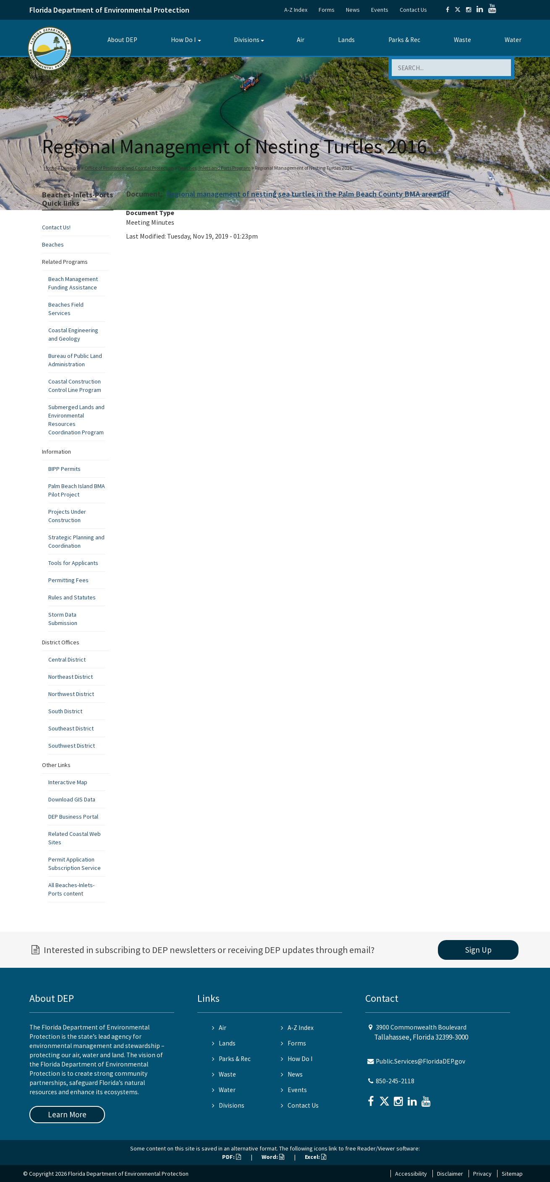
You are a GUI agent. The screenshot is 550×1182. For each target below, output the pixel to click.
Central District (67, 659)
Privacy (482, 1173)
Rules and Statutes (72, 597)
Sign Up (478, 950)
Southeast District (71, 728)
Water (513, 40)
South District (65, 711)
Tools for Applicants (73, 563)
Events (379, 9)
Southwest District (71, 745)
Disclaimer (450, 1173)
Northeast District (70, 676)
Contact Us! (56, 227)
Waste (462, 40)
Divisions (246, 40)
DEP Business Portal (73, 816)
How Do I (183, 40)
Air (300, 40)
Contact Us (413, 9)
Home (50, 168)
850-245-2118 (395, 1081)
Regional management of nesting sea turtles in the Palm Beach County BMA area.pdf (308, 194)
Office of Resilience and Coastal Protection (129, 168)
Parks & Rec (404, 40)
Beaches (53, 244)
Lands (346, 40)
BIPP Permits (64, 469)
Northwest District (71, 694)
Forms (327, 9)
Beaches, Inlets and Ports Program (214, 168)
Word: (273, 1157)
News (353, 9)
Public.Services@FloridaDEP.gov (420, 1061)
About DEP (122, 40)
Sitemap (512, 1173)
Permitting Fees (68, 580)
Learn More (67, 1114)
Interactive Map (67, 782)
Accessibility (411, 1173)
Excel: (315, 1157)
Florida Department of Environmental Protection (109, 10)
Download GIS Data (71, 799)
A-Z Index (295, 9)
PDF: (231, 1157)
